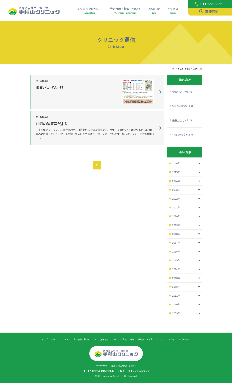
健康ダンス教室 (145, 339)
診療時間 (208, 11)
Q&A (132, 339)
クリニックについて (89, 10)
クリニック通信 (119, 339)
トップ (44, 339)
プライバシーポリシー (178, 339)
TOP (173, 69)
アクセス (172, 10)
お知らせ (154, 10)
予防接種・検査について (125, 10)
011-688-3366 (208, 4)
